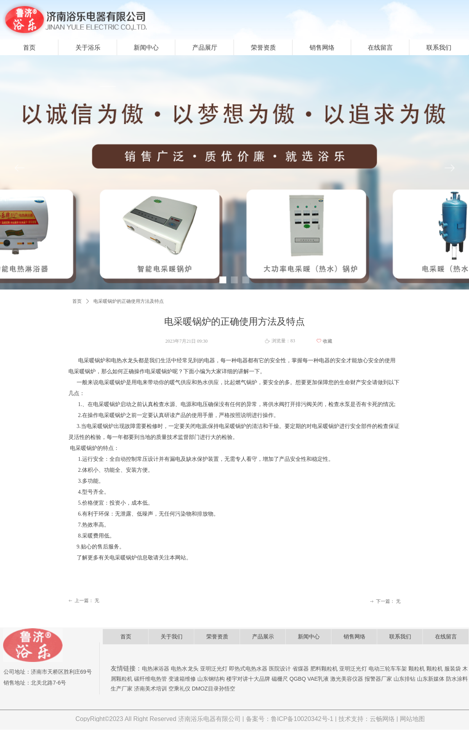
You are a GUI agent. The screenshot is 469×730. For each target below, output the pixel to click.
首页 (77, 301)
